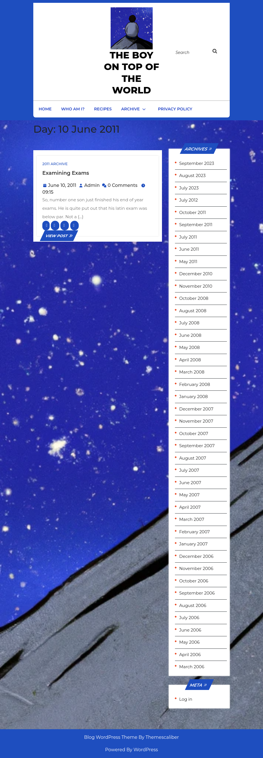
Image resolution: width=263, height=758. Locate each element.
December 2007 (196, 409)
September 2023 (196, 163)
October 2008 (193, 298)
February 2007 (194, 531)
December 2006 (196, 556)
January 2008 (193, 396)
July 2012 (188, 200)
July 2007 (189, 470)
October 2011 (192, 212)
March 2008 (191, 372)
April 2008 (190, 359)
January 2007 (193, 544)
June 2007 (190, 482)
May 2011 (188, 261)
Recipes (102, 109)
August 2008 (192, 310)
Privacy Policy (175, 109)
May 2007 (189, 494)
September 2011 (195, 224)
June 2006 (190, 630)
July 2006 (189, 617)
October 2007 (193, 433)
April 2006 (190, 654)
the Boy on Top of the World (131, 72)
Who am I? (73, 109)
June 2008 (190, 335)
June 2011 (189, 249)
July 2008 (189, 323)
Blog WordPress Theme (110, 737)
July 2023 (189, 188)
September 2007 (196, 445)
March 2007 (191, 519)
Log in (185, 699)
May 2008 (189, 347)
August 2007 (192, 458)
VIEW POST (59, 235)
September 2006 (197, 593)
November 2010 (195, 286)
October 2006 (193, 581)
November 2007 (196, 421)
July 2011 (188, 237)
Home (45, 109)
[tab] (218, 52)
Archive (130, 109)
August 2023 (192, 175)
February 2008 (194, 384)
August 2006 (192, 605)
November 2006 (196, 568)
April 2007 (190, 507)
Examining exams (65, 173)
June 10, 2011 (62, 185)
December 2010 (195, 273)
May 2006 (189, 642)
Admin (92, 185)
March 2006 (191, 666)
